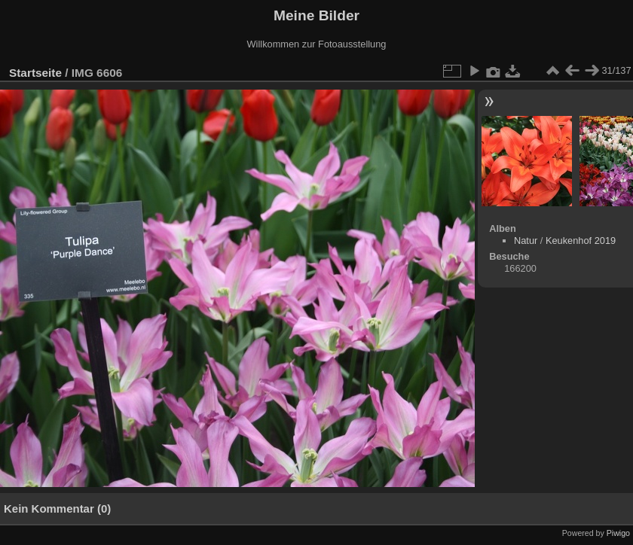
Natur (525, 240)
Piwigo (618, 532)
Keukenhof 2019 (581, 240)
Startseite (35, 72)
